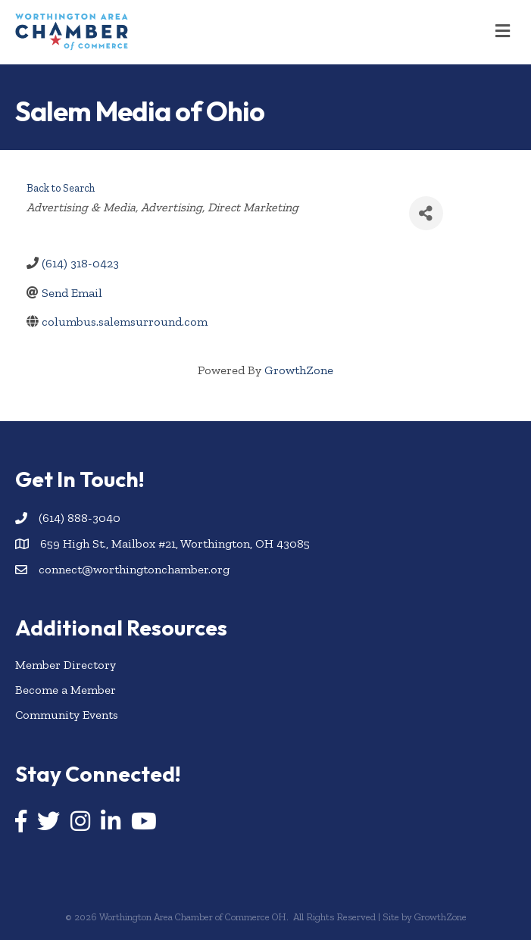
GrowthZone (298, 370)
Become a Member (65, 689)
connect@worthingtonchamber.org (134, 569)
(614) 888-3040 (79, 518)
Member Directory (65, 664)
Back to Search (61, 188)
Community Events (66, 714)
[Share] (426, 213)
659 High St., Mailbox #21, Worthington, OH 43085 (175, 543)
